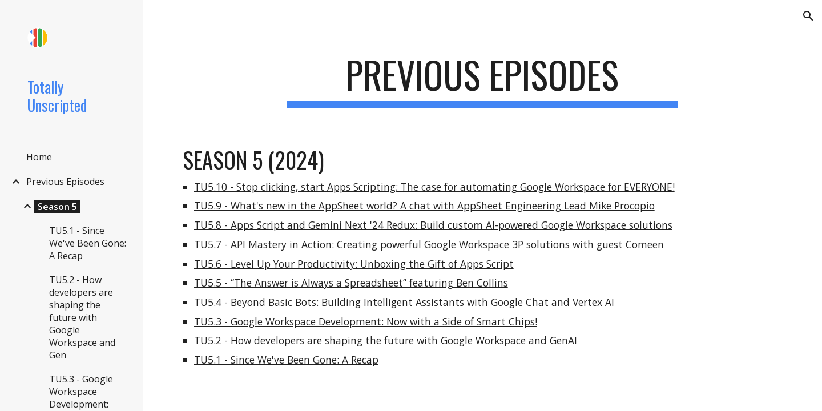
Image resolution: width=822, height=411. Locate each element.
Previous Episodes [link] (65, 181)
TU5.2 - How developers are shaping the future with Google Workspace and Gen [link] (82, 317)
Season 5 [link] (57, 206)
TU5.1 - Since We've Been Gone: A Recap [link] (87, 243)
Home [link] (39, 157)
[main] (482, 80)
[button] (808, 16)
